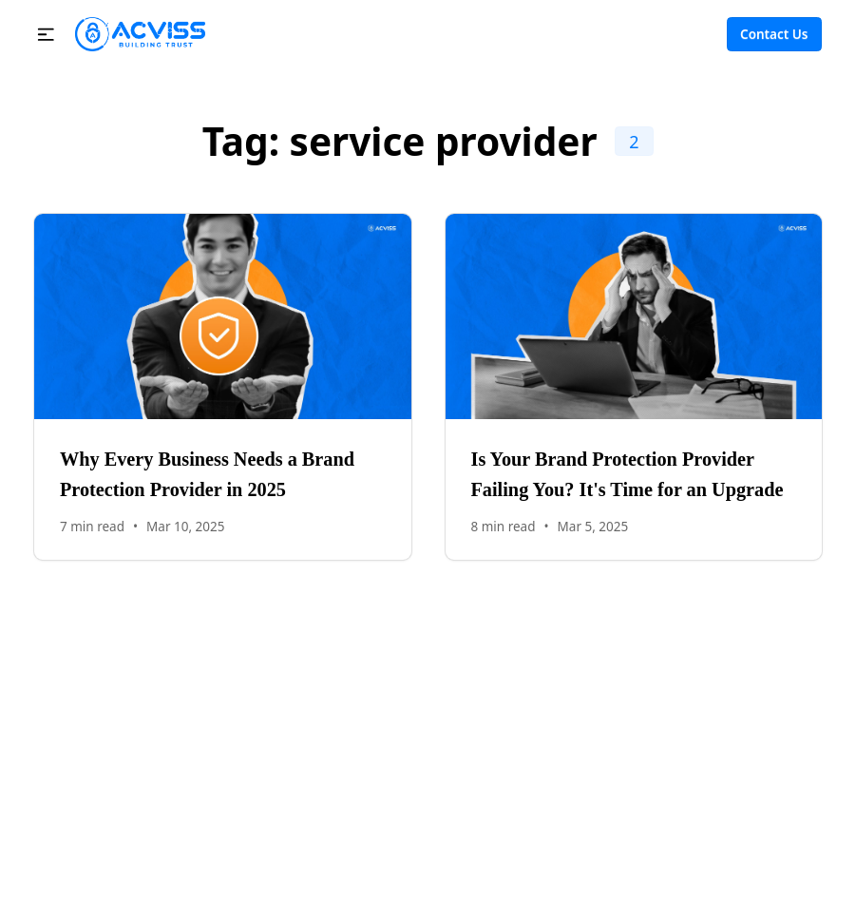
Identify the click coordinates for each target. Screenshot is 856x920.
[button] (46, 34)
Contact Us (774, 34)
